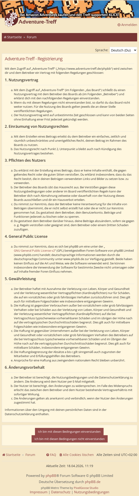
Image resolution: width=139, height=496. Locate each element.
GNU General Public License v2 (34, 250)
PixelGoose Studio (86, 488)
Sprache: (102, 50)
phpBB (51, 475)
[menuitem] (76, 454)
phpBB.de (92, 482)
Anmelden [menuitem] (127, 24)
